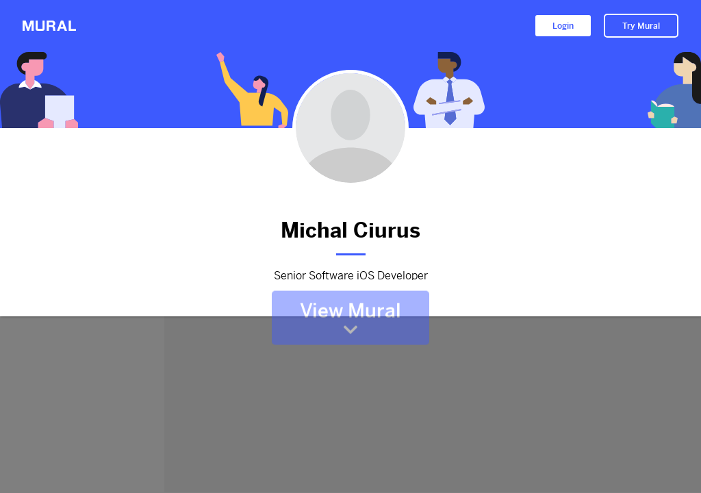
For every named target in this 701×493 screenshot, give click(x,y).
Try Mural (641, 26)
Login (563, 26)
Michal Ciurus (350, 227)
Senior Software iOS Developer (350, 274)
